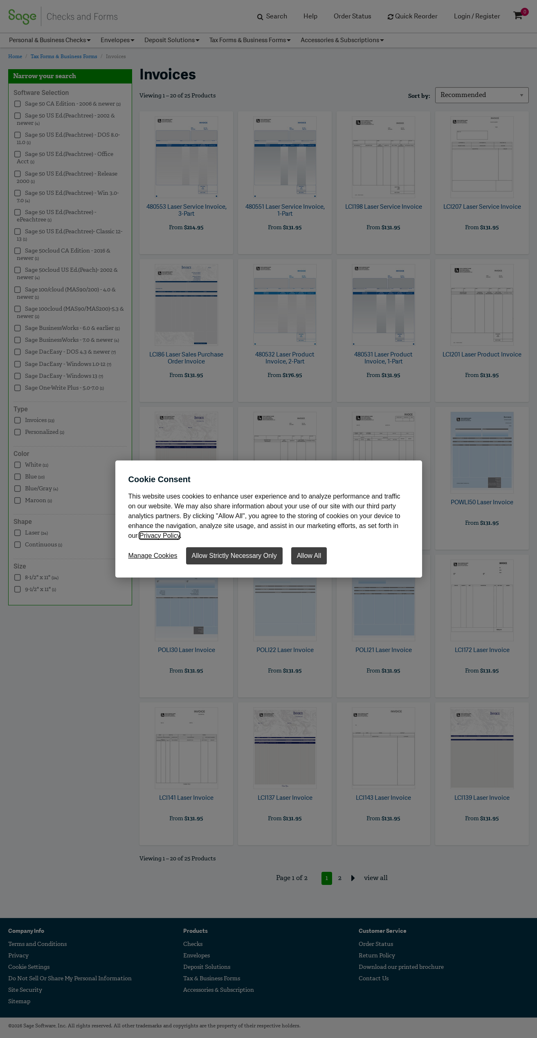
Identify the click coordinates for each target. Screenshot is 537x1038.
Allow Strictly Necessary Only (234, 555)
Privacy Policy (159, 535)
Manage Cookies (153, 555)
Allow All (309, 555)
